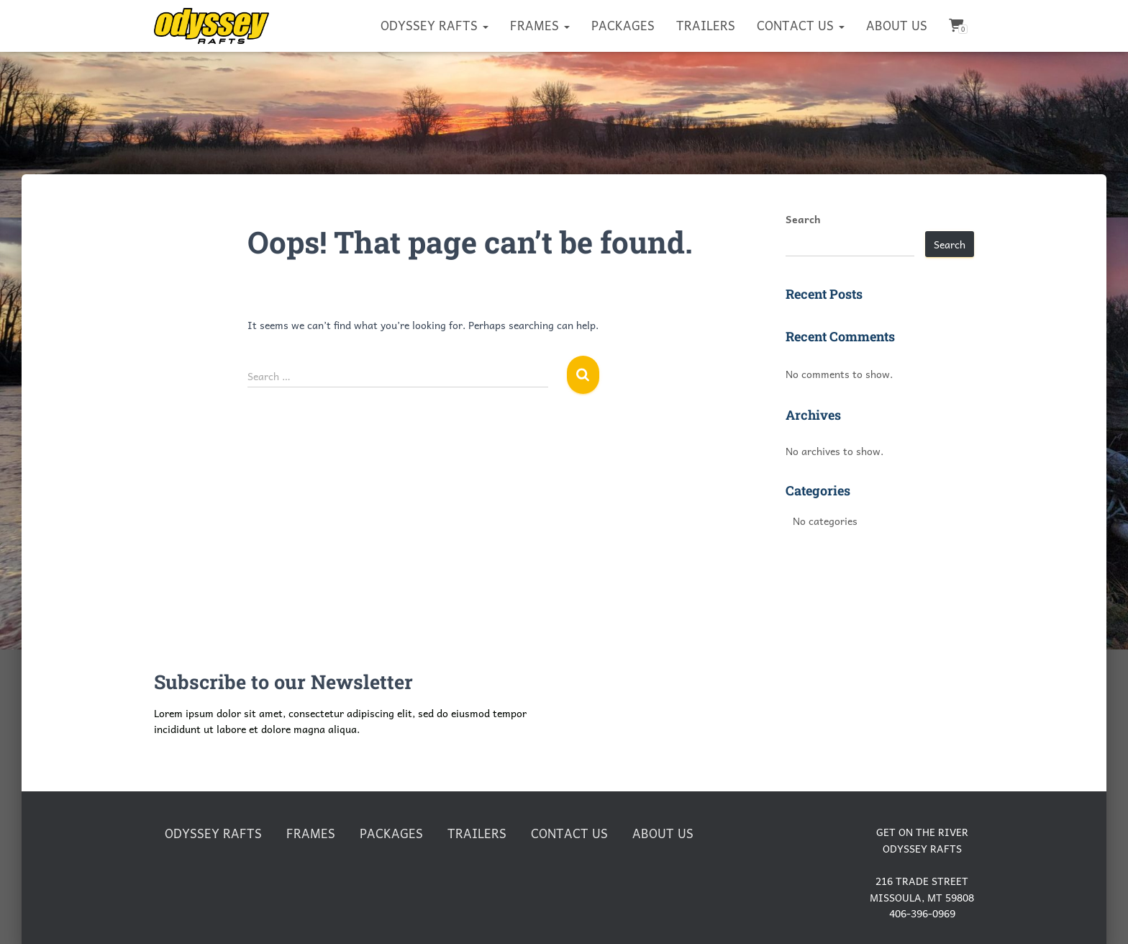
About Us (896, 25)
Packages (623, 25)
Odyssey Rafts (434, 25)
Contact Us (801, 25)
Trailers (705, 25)
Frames (540, 25)
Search (803, 219)
